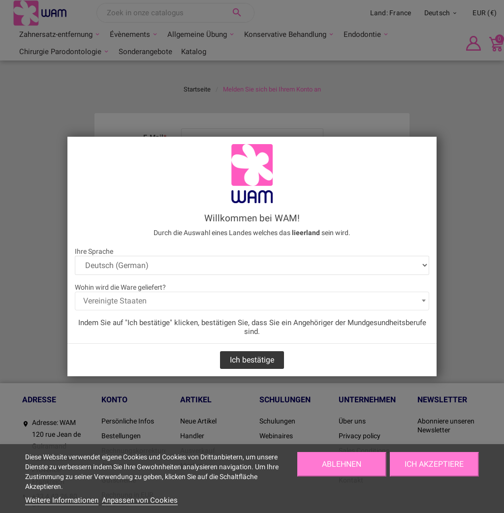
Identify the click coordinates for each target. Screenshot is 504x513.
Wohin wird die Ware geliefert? (120, 287)
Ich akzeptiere (434, 464)
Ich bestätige (252, 359)
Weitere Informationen (61, 500)
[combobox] (252, 301)
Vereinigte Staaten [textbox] (115, 300)
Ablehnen (341, 464)
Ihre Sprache (94, 251)
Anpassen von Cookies (140, 500)
